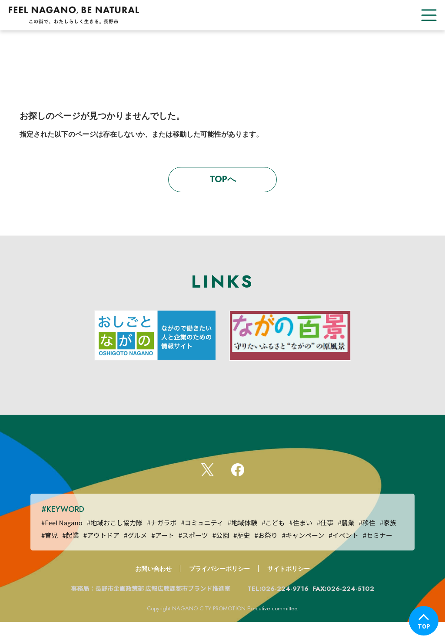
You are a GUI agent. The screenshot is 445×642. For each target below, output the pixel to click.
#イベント (343, 555)
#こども (273, 542)
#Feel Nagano (62, 542)
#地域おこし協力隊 (115, 542)
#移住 (367, 542)
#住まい (300, 542)
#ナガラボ (161, 542)
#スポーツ (193, 555)
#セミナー (377, 555)
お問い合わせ (153, 588)
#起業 (70, 555)
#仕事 (325, 542)
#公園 (221, 555)
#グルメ (135, 555)
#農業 (346, 542)
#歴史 (241, 555)
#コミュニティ (202, 542)
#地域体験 (242, 542)
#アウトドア (101, 555)
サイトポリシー (288, 588)
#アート (162, 555)
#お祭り (265, 555)
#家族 (388, 542)
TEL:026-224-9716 (279, 608)
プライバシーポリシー (219, 588)
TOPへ (222, 179)
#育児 (49, 555)
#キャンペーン (303, 555)
